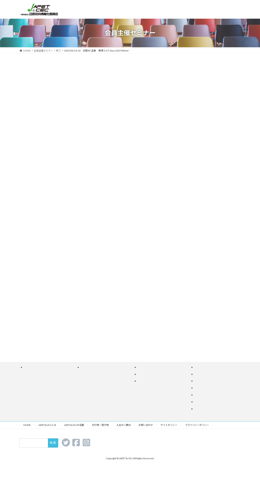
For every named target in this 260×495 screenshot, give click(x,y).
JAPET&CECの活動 (74, 424)
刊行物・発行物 (100, 424)
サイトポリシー (169, 424)
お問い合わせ (145, 424)
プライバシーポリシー (197, 424)
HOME (27, 424)
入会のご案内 (123, 424)
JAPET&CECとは (47, 424)
